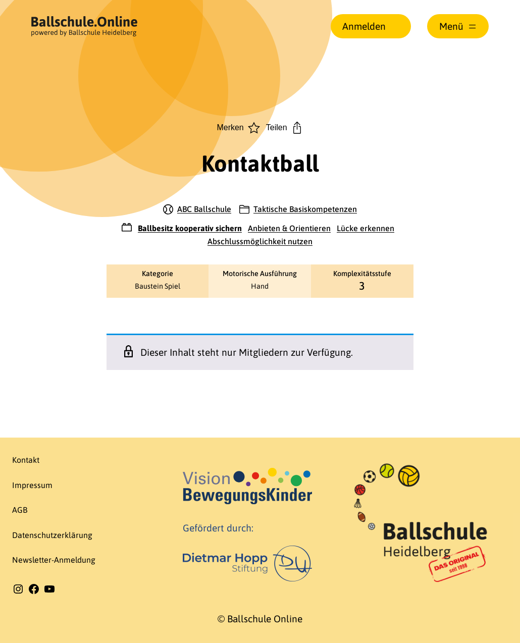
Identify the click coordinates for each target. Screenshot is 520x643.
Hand (260, 286)
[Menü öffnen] (458, 26)
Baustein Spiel (157, 286)
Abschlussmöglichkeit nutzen (260, 241)
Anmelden (364, 26)
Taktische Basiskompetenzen (305, 208)
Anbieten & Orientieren (289, 228)
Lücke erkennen (365, 228)
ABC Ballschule (204, 208)
